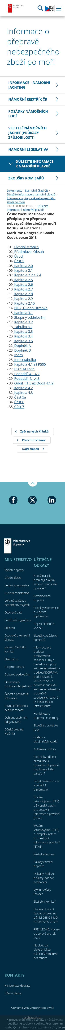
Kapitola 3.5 (23, 341)
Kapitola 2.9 (23, 298)
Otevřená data (13, 612)
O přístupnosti (32, 1018)
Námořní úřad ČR (36, 190)
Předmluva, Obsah (29, 251)
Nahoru (32, 484)
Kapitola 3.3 (23, 331)
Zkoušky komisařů (26, 178)
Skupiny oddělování (29, 317)
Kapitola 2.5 (23, 279)
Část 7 (19, 406)
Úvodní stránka (26, 247)
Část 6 (19, 402)
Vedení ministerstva (17, 585)
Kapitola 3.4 (23, 336)
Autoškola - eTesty (45, 749)
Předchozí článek (33, 440)
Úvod (18, 256)
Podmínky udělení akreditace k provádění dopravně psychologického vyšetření (46, 765)
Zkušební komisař (44, 901)
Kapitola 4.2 (23, 388)
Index (18, 355)
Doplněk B (22, 350)
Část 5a (20, 397)
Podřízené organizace (18, 620)
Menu (58, 8)
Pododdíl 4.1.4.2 (27, 373)
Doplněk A (22, 345)
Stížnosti (10, 628)
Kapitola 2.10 (24, 303)
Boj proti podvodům (17, 674)
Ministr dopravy (14, 570)
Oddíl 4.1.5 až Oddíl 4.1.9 (33, 383)
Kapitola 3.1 (23, 312)
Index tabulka (25, 359)
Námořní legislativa (28, 149)
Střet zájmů (12, 659)
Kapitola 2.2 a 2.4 (27, 275)
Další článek (30, 449)
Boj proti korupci (15, 667)
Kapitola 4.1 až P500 (30, 364)
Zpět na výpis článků (34, 431)
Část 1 (19, 261)
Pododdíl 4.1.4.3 (27, 378)
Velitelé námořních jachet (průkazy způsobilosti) (27, 133)
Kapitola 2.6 (23, 284)
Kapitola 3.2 (23, 322)
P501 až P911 (24, 369)
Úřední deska (13, 578)
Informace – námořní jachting (29, 85)
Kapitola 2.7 (23, 289)
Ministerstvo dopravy (15, 8)
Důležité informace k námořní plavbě (35, 163)
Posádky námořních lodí (28, 113)
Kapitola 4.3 (23, 392)
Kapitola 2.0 (23, 265)
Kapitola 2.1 (23, 270)
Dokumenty (14, 190)
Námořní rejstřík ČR (27, 99)
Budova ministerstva (17, 593)
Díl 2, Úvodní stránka (30, 308)
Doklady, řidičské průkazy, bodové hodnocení (44, 878)
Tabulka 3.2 (23, 326)
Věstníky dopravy (44, 854)
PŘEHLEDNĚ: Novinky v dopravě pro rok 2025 (47, 933)
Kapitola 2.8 (23, 294)
